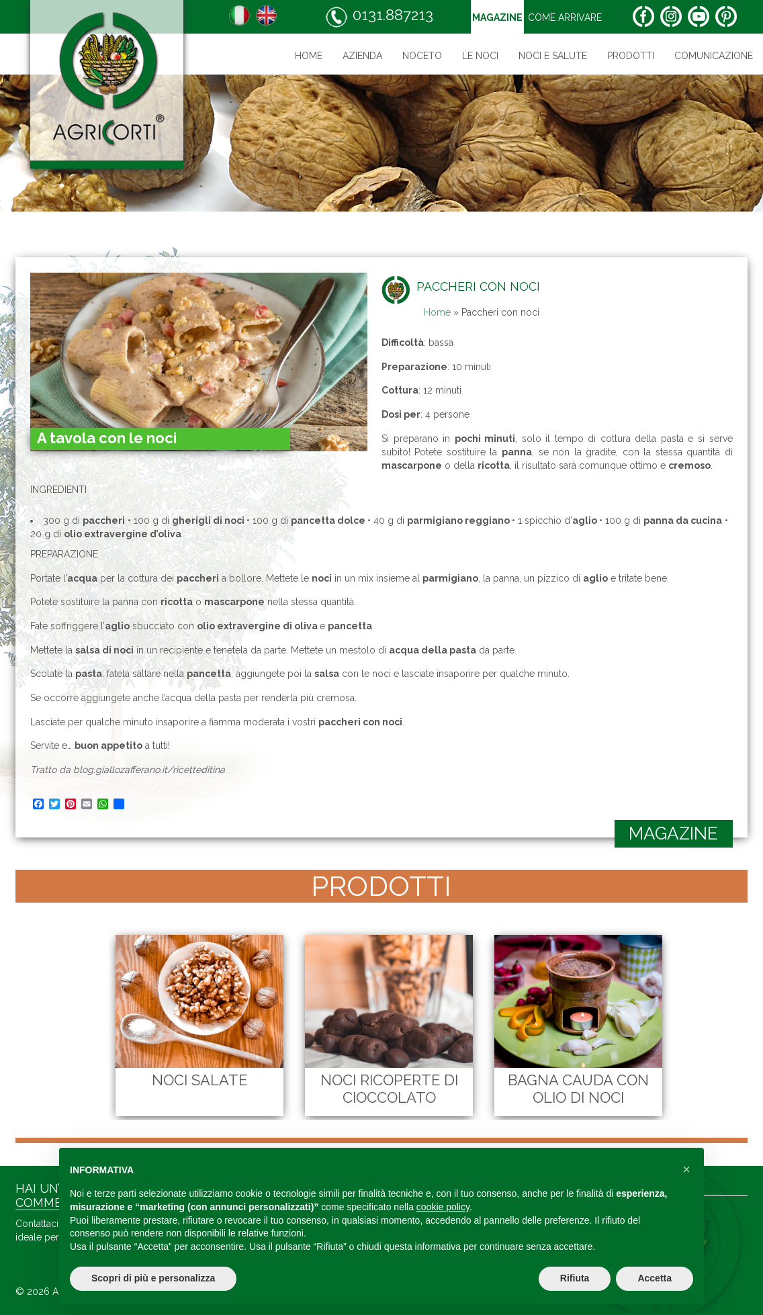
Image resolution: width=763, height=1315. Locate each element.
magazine (673, 833)
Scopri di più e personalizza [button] (153, 1278)
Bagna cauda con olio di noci (567, 1088)
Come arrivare (565, 17)
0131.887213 (379, 17)
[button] (686, 1169)
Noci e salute (553, 55)
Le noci (480, 55)
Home (308, 55)
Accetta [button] (654, 1278)
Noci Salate (188, 1080)
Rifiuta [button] (575, 1278)
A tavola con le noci (107, 438)
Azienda (362, 55)
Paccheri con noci (478, 286)
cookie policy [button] (442, 1206)
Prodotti (630, 55)
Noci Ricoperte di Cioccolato (378, 1088)
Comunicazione (713, 55)
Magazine (497, 17)
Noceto (422, 55)
